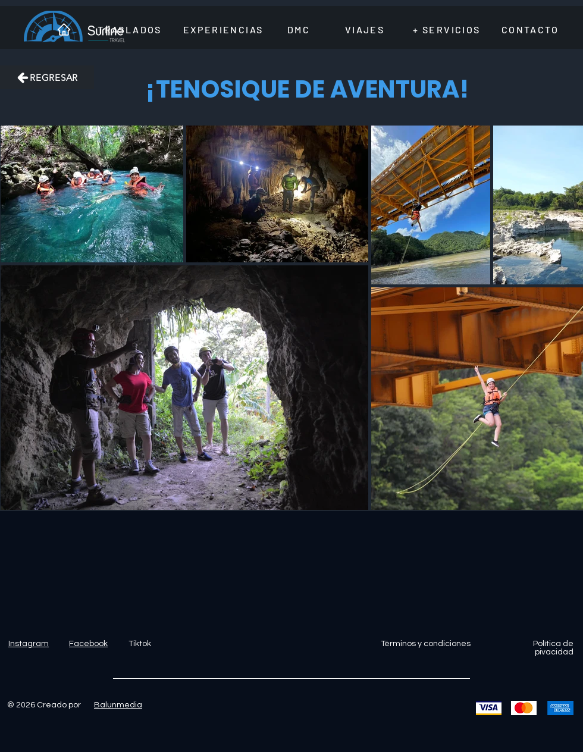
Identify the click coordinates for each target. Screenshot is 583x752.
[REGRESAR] (47, 77)
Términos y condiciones (426, 644)
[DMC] (298, 29)
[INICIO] (63, 29)
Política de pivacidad (553, 648)
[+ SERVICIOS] (447, 29)
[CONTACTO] (530, 29)
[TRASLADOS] (129, 29)
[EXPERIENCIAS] (223, 29)
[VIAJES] (365, 29)
